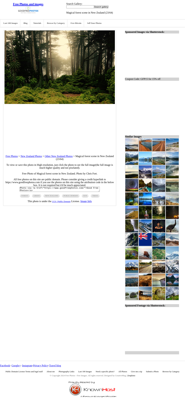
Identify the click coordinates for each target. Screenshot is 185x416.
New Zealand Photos (31, 156)
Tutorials (37, 23)
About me (51, 371)
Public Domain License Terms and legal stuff (24, 371)
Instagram (27, 365)
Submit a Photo (152, 371)
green (37, 197)
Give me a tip (136, 371)
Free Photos (12, 156)
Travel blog (55, 365)
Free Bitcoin (76, 23)
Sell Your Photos (94, 23)
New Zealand (51, 197)
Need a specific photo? (105, 371)
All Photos (122, 371)
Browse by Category (56, 23)
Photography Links (66, 371)
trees (95, 197)
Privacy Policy (40, 365)
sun (85, 197)
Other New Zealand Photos (59, 156)
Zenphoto (131, 375)
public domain (71, 197)
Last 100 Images (10, 23)
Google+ (16, 365)
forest (25, 197)
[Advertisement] (59, 126)
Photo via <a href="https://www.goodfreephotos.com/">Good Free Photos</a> (60, 190)
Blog (25, 23)
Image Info (86, 202)
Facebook (5, 365)
